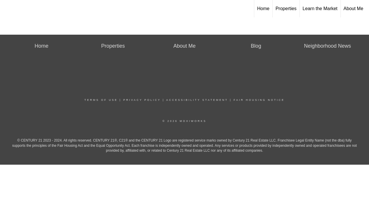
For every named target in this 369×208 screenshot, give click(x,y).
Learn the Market (320, 8)
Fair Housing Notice (259, 100)
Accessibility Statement (197, 100)
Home (263, 8)
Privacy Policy (142, 100)
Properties (286, 8)
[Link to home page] (7, 8)
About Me (353, 8)
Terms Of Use (101, 100)
